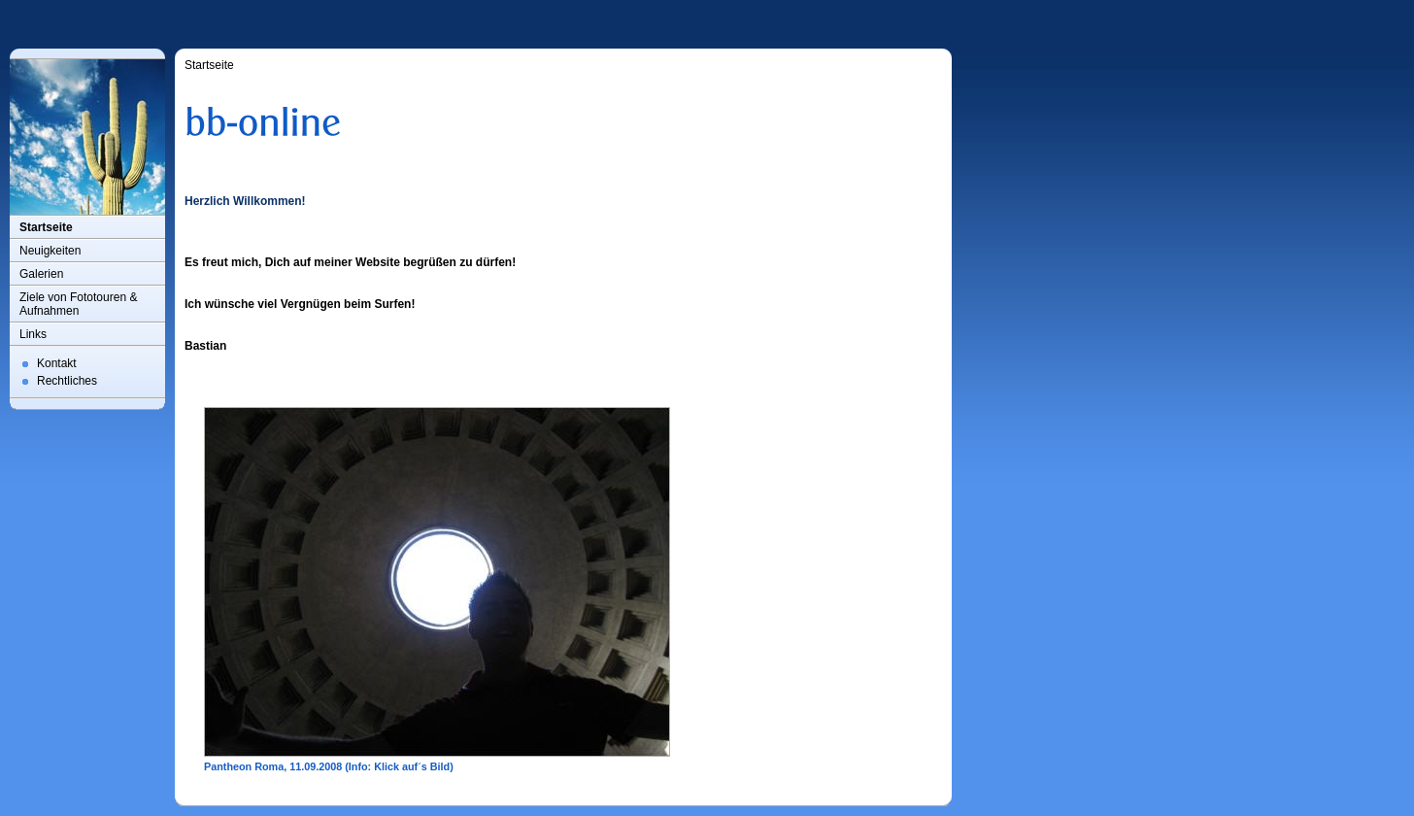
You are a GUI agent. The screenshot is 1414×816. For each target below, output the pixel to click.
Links (33, 334)
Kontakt (57, 363)
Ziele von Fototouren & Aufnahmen (78, 304)
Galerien (41, 274)
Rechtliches (67, 381)
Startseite (46, 227)
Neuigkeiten (50, 250)
